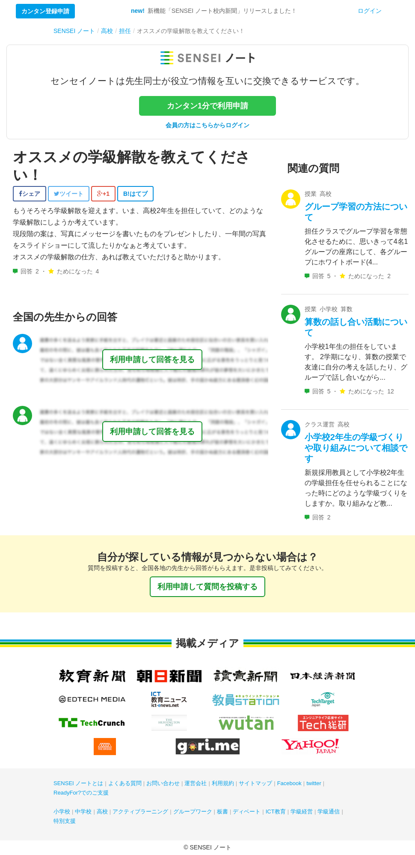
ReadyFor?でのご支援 (81, 792)
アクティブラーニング (140, 811)
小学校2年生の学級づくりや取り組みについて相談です (356, 447)
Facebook (289, 783)
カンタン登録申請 (45, 11)
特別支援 (64, 821)
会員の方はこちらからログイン (207, 125)
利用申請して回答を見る (152, 359)
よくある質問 (125, 783)
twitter (313, 783)
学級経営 (301, 811)
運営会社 (195, 783)
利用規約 (223, 783)
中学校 (83, 811)
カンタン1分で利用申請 (207, 106)
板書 (222, 811)
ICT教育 (276, 811)
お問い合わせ (163, 783)
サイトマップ (255, 783)
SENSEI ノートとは (78, 783)
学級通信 (328, 811)
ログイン (370, 10)
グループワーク (192, 811)
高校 (102, 811)
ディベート (247, 811)
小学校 (61, 811)
